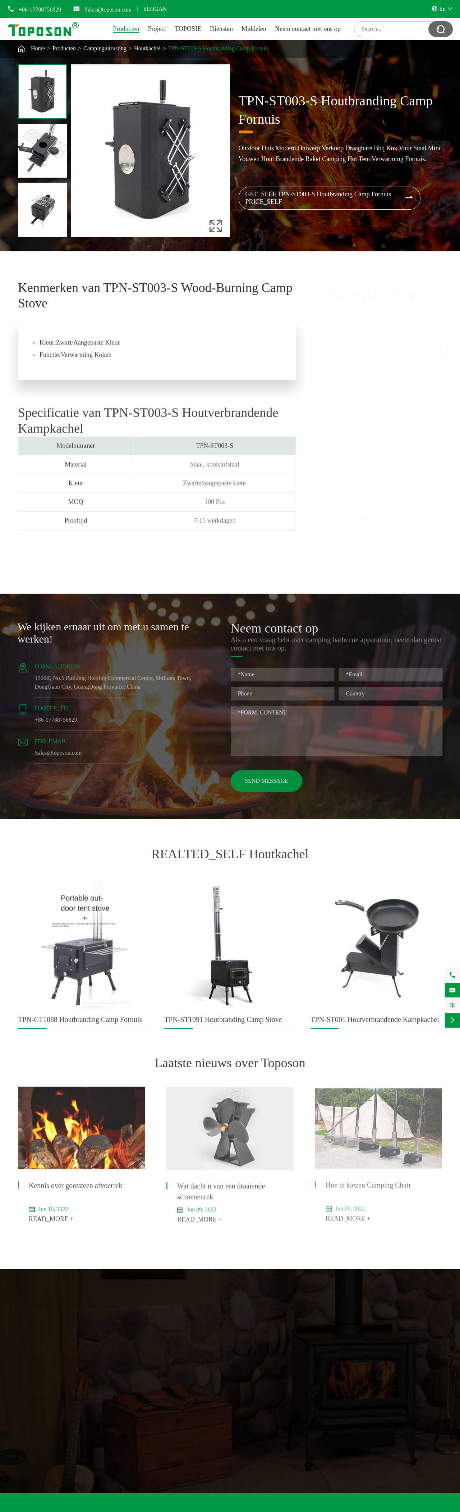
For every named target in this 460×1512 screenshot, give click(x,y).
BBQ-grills (337, 532)
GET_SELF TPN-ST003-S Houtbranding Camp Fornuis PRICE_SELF (329, 198)
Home (38, 48)
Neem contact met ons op (308, 28)
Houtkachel (147, 48)
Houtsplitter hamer (39, 1375)
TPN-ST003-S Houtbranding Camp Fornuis (218, 48)
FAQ (244, 1356)
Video (246, 1363)
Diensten (221, 28)
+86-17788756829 (40, 9)
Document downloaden (266, 1349)
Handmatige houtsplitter (46, 1368)
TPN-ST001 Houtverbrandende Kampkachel (374, 1026)
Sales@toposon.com (108, 9)
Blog (244, 1370)
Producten (126, 28)
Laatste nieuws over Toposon (230, 1063)
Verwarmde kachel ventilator (51, 1327)
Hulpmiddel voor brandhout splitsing (374, 324)
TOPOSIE (188, 28)
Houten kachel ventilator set (361, 306)
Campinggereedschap (356, 360)
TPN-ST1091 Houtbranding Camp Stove (380, 511)
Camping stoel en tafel (357, 380)
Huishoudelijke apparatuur (359, 550)
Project (157, 28)
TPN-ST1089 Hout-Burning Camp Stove (380, 483)
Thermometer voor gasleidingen (55, 1334)
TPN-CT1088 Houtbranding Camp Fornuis (80, 1026)
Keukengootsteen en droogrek (52, 1417)
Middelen (254, 28)
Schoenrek (30, 1410)
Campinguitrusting (104, 48)
